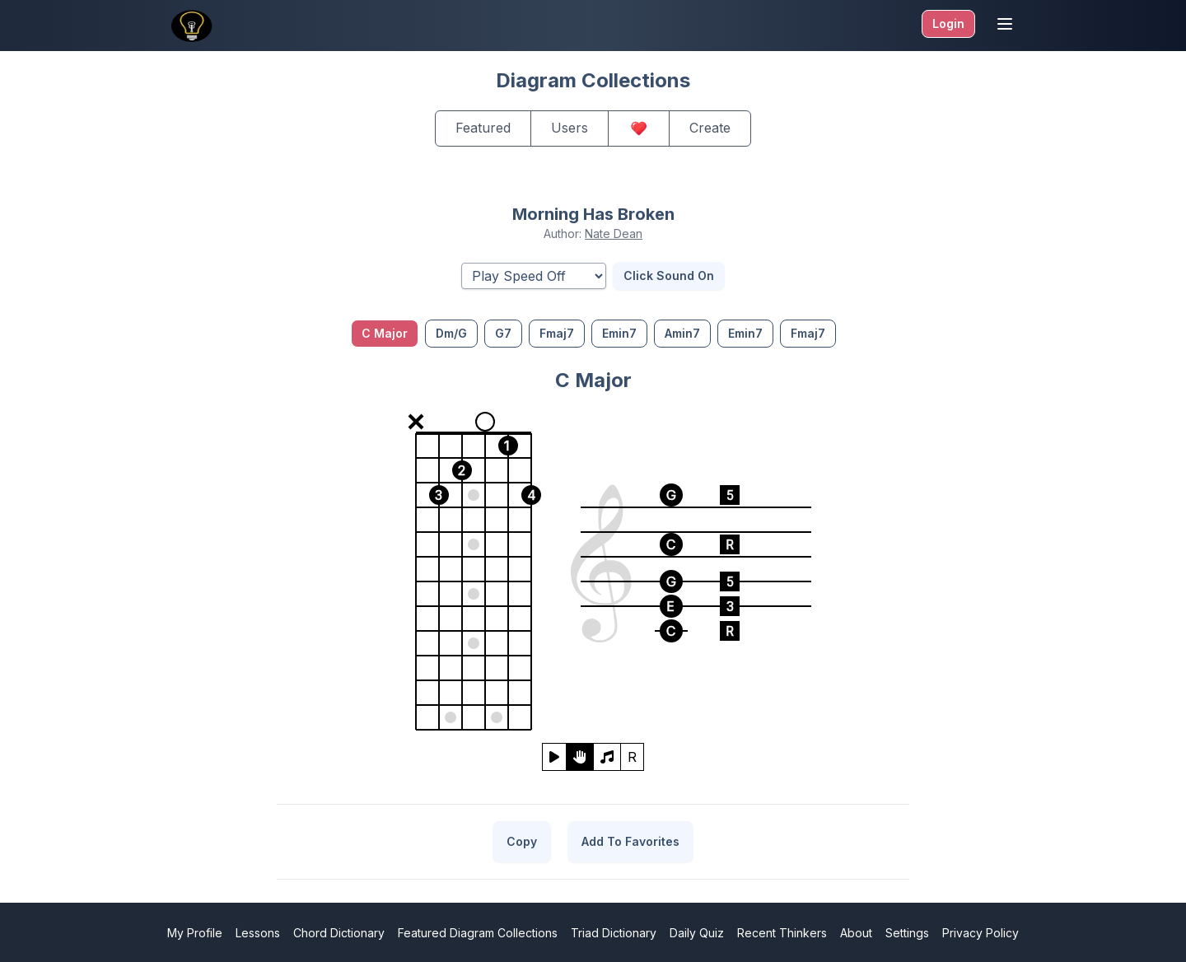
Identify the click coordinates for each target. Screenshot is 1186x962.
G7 (503, 333)
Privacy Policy (980, 933)
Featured (483, 127)
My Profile (194, 933)
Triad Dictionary (613, 933)
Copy (522, 841)
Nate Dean (613, 233)
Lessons (258, 933)
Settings (907, 933)
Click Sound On (668, 276)
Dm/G (451, 333)
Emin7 (619, 333)
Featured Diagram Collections (478, 933)
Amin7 (682, 333)
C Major (385, 333)
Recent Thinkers (782, 933)
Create (710, 127)
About (856, 933)
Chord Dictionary (339, 933)
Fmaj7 (556, 333)
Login (948, 23)
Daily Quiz (697, 933)
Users (569, 127)
